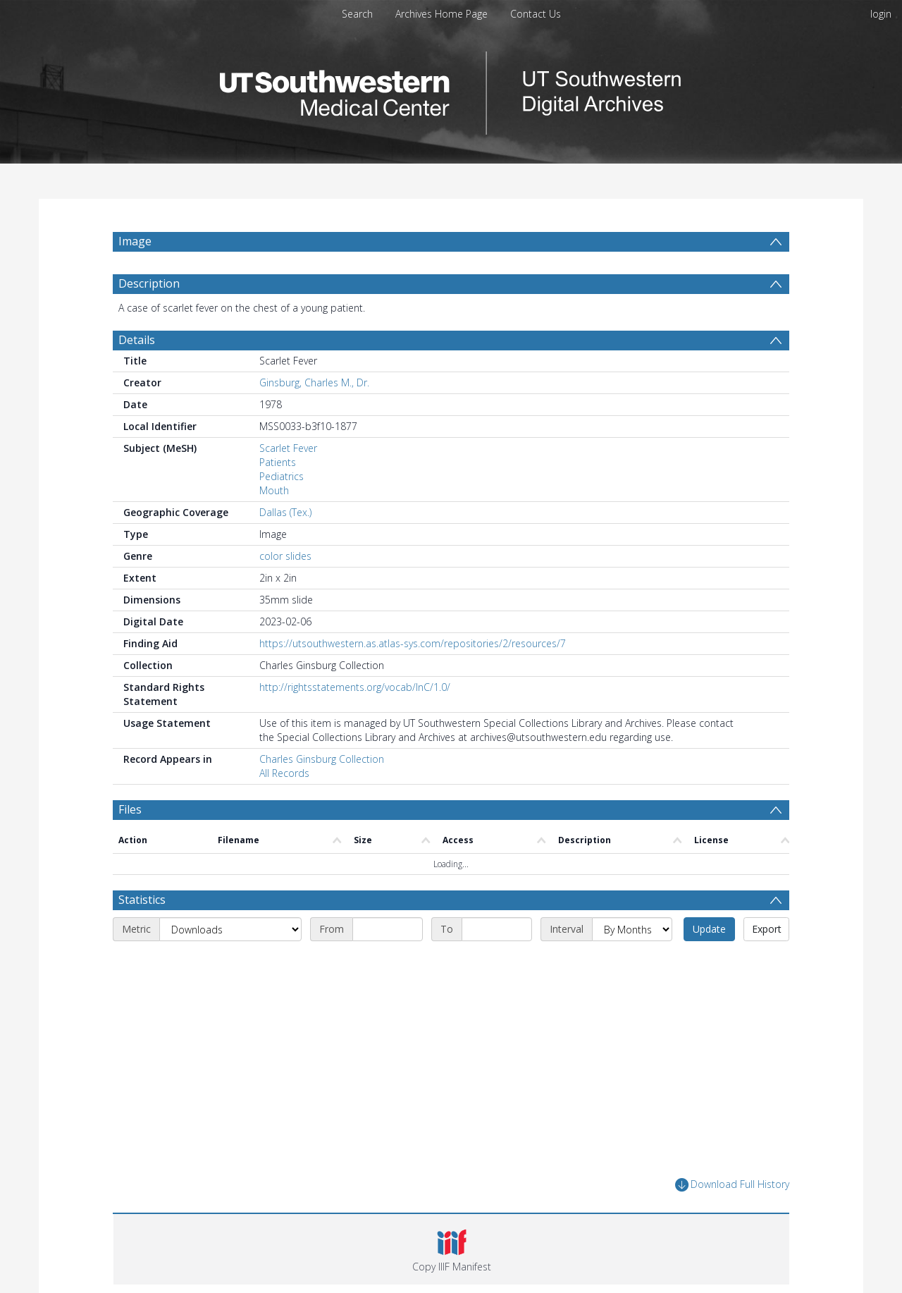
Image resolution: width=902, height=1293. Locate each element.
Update (709, 929)
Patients (277, 462)
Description (149, 283)
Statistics (142, 899)
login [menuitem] (880, 13)
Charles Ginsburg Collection (321, 759)
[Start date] (387, 929)
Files (130, 809)
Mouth (274, 490)
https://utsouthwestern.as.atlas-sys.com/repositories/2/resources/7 (412, 643)
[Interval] (632, 929)
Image (135, 241)
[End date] (497, 929)
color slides (285, 556)
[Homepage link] (451, 89)
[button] (451, 1249)
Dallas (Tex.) (285, 512)
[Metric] (230, 929)
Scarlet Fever (288, 448)
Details (136, 340)
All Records (284, 773)
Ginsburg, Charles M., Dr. (314, 382)
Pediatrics (281, 476)
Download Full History (732, 1184)
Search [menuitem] (357, 13)
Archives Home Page (441, 13)
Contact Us (535, 13)
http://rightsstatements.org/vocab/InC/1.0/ (354, 687)
